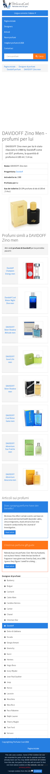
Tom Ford (9, 727)
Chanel (8, 614)
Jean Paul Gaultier (13, 676)
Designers (8, 26)
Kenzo (8, 688)
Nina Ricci (9, 705)
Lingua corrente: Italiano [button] (25, 13)
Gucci (7, 654)
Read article (10, 532)
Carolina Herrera (12, 603)
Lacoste (9, 693)
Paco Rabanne (11, 710)
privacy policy (25, 767)
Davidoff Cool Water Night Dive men (10, 300)
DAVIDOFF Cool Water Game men (10, 418)
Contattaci (8, 48)
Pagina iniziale (10, 21)
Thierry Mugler (11, 722)
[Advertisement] (25, 100)
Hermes (8, 659)
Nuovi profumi (10, 37)
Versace (8, 733)
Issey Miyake (10, 671)
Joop (7, 682)
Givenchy (9, 648)
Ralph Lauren (11, 716)
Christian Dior (11, 620)
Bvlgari (8, 586)
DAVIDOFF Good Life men (10, 359)
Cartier (8, 608)
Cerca (39, 56)
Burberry (9, 580)
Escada (8, 637)
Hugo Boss (10, 665)
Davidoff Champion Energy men (10, 271)
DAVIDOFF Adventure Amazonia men (10, 477)
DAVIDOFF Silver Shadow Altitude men (10, 330)
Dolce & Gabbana (12, 631)
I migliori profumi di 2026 (14, 43)
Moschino (9, 699)
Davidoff (19, 171)
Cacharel (9, 591)
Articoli (7, 32)
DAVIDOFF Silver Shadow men (10, 389)
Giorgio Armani (11, 642)
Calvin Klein (10, 597)
